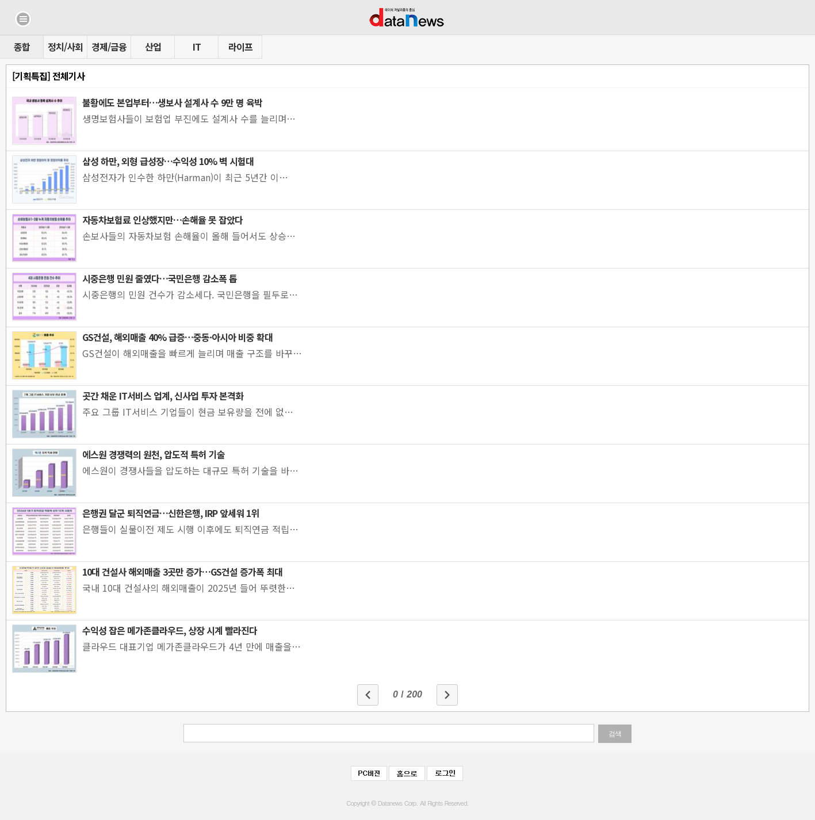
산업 (153, 46)
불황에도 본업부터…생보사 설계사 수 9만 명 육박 (172, 102)
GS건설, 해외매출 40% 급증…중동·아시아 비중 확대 (177, 337)
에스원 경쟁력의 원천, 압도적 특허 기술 (153, 454)
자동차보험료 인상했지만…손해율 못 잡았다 (162, 219)
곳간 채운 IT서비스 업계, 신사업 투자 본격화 (162, 395)
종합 (22, 46)
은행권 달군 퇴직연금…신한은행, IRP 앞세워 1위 (170, 513)
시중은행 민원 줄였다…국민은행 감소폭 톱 (159, 278)
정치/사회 (65, 46)
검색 (615, 734)
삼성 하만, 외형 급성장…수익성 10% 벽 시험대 (168, 161)
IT (197, 46)
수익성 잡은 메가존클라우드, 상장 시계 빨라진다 (169, 630)
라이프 (240, 46)
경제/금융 (109, 46)
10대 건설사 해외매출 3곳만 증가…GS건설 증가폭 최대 (182, 571)
